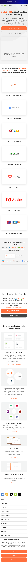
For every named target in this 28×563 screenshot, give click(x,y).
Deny (14, 551)
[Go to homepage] (8, 5)
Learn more (9, 548)
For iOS (19, 494)
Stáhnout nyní (14, 457)
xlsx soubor (23, 247)
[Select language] (25, 5)
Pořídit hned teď (14, 28)
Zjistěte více (14, 431)
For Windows (2, 494)
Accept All (14, 560)
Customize (14, 556)
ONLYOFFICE (7, 261)
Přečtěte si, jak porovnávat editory (14, 307)
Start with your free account (14, 364)
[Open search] (22, 5)
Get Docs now (14, 398)
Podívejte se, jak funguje (14, 33)
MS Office (17, 261)
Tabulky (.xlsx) (19, 255)
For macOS (11, 494)
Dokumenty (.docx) (10, 255)
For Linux (6, 494)
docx (18, 298)
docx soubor (14, 247)
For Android (15, 494)
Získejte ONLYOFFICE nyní (14, 311)
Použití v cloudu (14, 316)
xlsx (23, 298)
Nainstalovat (14, 482)
